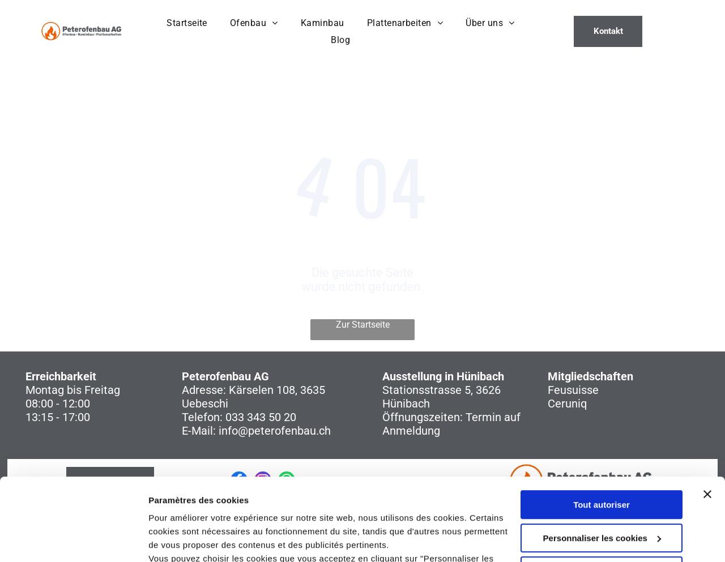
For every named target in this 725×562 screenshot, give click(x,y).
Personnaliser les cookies (602, 460)
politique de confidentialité (332, 508)
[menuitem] (187, 23)
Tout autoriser (601, 427)
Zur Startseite (363, 324)
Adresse (202, 390)
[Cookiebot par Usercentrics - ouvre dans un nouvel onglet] (73, 539)
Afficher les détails (186, 539)
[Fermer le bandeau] (707, 417)
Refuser (601, 494)
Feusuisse (573, 390)
